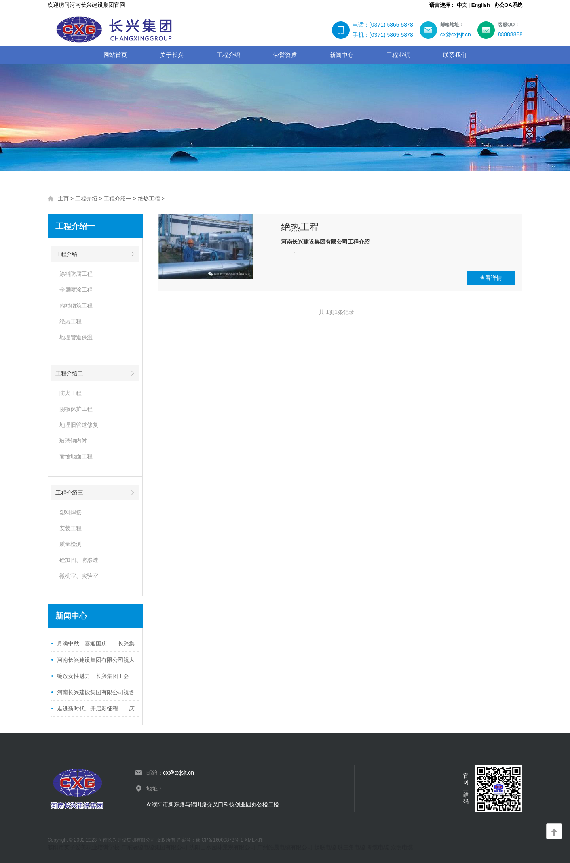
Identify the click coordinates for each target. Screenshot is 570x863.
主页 (63, 198)
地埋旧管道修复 (78, 425)
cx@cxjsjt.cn (178, 772)
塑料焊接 (70, 512)
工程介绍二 (69, 373)
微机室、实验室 (78, 576)
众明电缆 (402, 847)
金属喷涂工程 (76, 289)
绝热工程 (149, 198)
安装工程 (70, 528)
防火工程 (70, 393)
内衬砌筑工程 (76, 305)
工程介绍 (86, 198)
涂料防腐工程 (76, 274)
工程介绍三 (69, 492)
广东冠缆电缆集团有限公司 (154, 847)
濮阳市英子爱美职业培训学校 (84, 847)
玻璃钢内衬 (73, 440)
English (480, 5)
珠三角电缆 (351, 847)
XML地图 (254, 840)
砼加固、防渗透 (78, 560)
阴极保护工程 (76, 409)
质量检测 (70, 544)
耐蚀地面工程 (76, 456)
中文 (462, 5)
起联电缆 (325, 847)
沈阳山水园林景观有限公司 (222, 847)
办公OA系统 (508, 5)
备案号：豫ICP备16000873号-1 (210, 840)
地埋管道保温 (76, 337)
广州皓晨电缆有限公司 (285, 847)
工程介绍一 (117, 198)
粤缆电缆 (378, 847)
